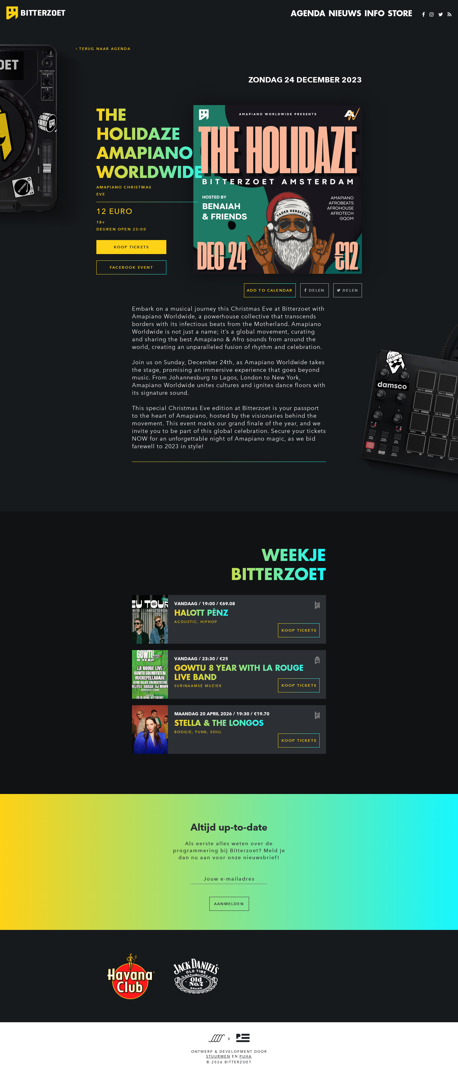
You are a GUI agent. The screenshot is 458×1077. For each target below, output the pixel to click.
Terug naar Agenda (103, 48)
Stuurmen (218, 1056)
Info (374, 13)
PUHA (245, 1056)
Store (400, 13)
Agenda (308, 13)
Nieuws (345, 13)
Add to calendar (270, 290)
